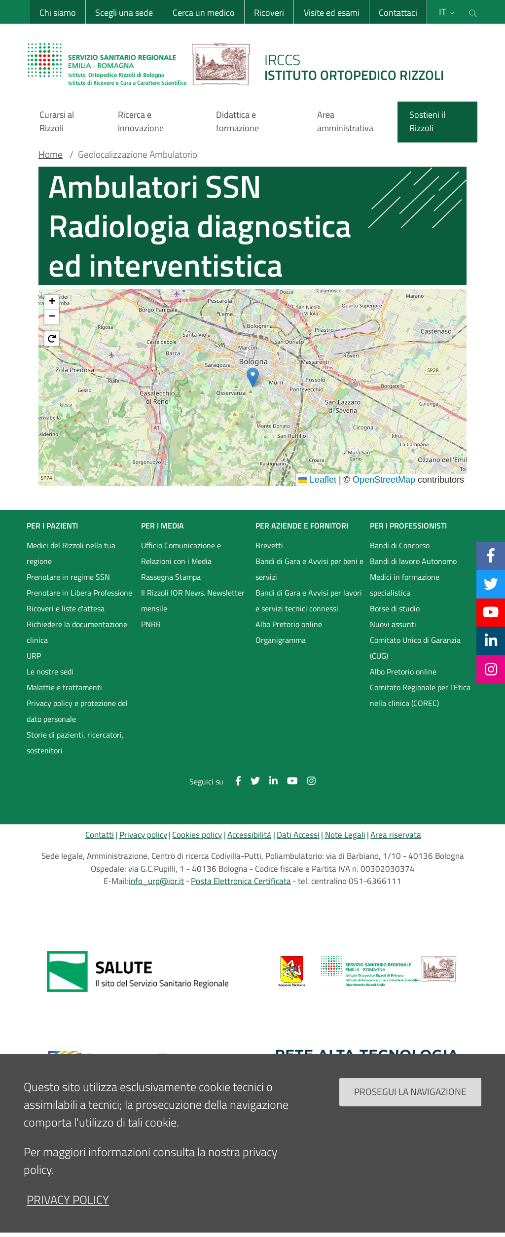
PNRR (151, 624)
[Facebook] (490, 555)
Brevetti (269, 545)
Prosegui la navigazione (410, 1091)
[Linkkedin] (491, 640)
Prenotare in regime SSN (68, 577)
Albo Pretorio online (288, 624)
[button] (253, 377)
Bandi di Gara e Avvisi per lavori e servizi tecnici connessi (308, 600)
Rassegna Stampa (171, 577)
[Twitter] (491, 584)
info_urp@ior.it (156, 881)
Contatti (99, 834)
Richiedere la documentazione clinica (77, 632)
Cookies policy (197, 834)
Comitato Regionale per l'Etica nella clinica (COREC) (420, 695)
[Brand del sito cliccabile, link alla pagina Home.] (242, 64)
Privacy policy (143, 834)
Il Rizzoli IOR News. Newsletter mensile (193, 600)
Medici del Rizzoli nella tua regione (71, 553)
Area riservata (395, 834)
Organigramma (280, 640)
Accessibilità (249, 834)
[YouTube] (491, 612)
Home (50, 154)
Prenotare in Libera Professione (79, 593)
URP (34, 656)
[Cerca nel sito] (473, 12)
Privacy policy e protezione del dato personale (77, 711)
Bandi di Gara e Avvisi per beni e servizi (309, 569)
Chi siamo (57, 12)
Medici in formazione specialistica (404, 585)
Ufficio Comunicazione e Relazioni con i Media (181, 553)
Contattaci (397, 12)
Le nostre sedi (50, 671)
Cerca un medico (203, 12)
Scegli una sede (123, 12)
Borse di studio (395, 608)
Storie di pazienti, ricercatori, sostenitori (75, 742)
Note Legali (345, 834)
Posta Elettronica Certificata (241, 881)
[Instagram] (491, 669)
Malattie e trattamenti (64, 687)
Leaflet (317, 480)
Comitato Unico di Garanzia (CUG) (415, 648)
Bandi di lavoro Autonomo (413, 561)
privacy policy (68, 1199)
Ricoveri (268, 12)
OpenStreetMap (384, 480)
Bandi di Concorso (400, 545)
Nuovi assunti (393, 624)
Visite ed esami (331, 12)
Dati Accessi (298, 834)
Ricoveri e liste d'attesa (66, 608)
